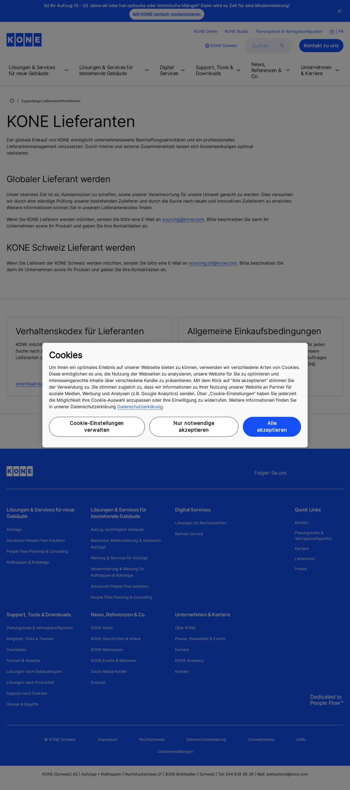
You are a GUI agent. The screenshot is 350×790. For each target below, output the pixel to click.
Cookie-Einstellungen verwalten (97, 427)
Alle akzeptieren (272, 427)
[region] (175, 395)
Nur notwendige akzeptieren (193, 427)
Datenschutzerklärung (140, 407)
